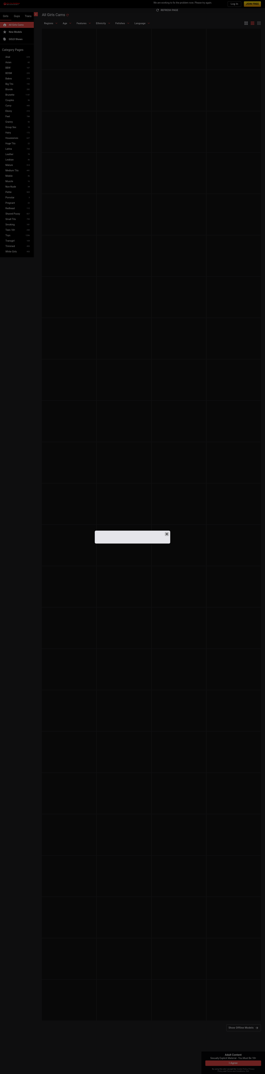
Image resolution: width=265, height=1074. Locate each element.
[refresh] (67, 15)
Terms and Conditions (236, 1071)
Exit (247, 1071)
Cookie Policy (242, 1069)
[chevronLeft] (36, 14)
